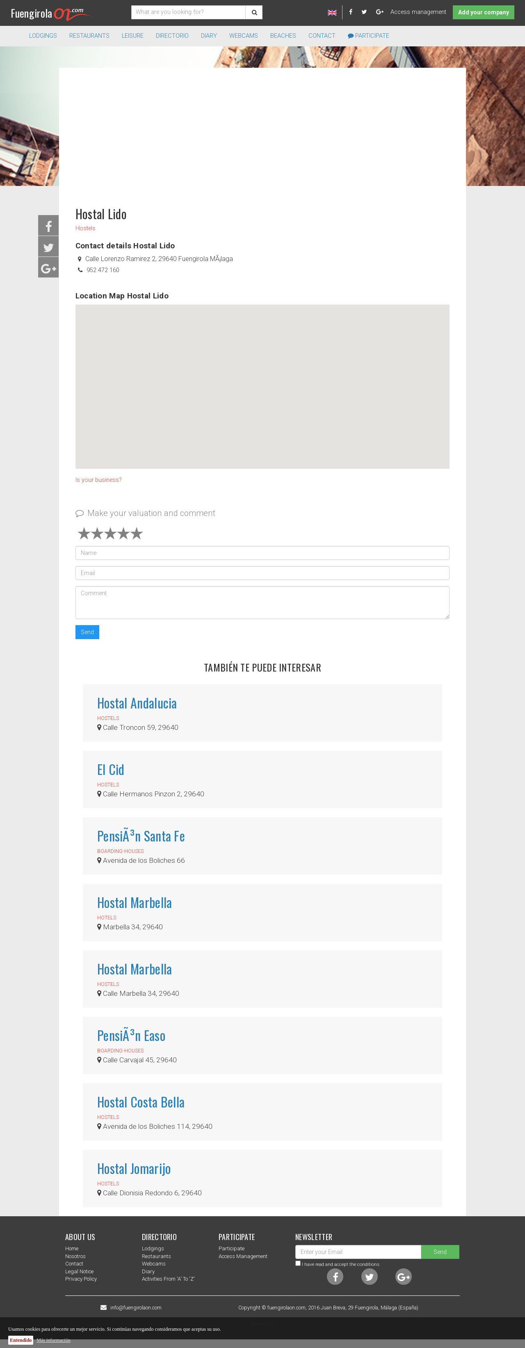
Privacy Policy (81, 1279)
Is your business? (98, 480)
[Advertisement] (262, 133)
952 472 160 (103, 270)
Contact (322, 35)
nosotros (75, 1256)
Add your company (483, 12)
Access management (418, 12)
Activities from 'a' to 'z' (168, 1279)
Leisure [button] (133, 35)
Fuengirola (53, 13)
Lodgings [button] (43, 35)
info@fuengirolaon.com (136, 1308)
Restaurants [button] (89, 35)
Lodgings (153, 1248)
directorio (172, 35)
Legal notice (79, 1271)
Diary (209, 35)
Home (71, 1248)
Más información (53, 1340)
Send (87, 632)
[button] (262, 379)
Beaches (283, 35)
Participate (368, 35)
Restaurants (156, 1256)
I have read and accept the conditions (340, 1264)
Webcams (243, 35)
